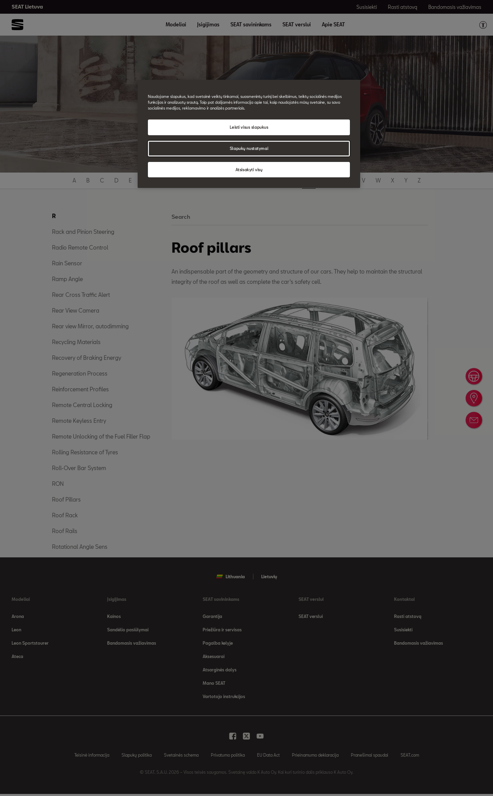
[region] (249, 134)
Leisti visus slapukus (249, 127)
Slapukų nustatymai (249, 148)
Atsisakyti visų (249, 169)
